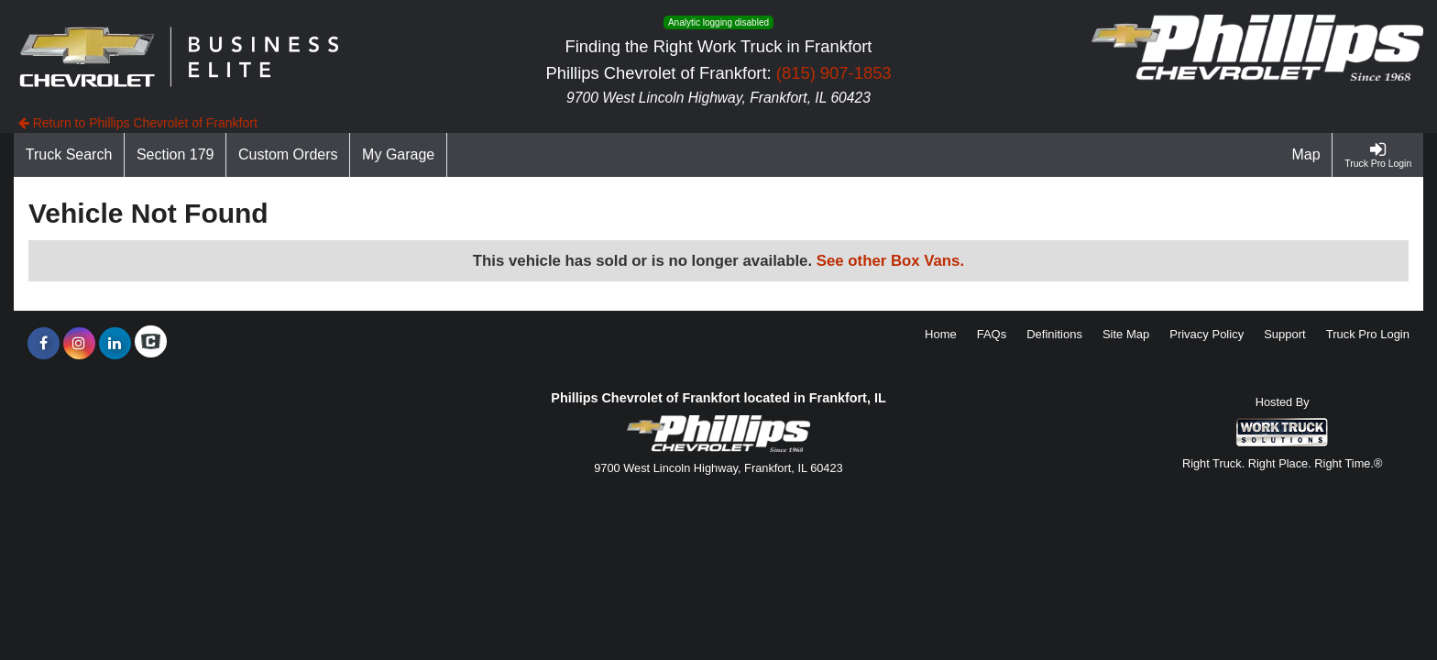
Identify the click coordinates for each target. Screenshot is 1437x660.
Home (941, 334)
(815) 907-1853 (834, 72)
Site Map (1125, 334)
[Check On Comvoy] (151, 343)
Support (1285, 334)
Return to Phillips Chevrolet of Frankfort (138, 123)
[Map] (1306, 155)
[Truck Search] (69, 155)
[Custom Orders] (288, 155)
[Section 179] (175, 155)
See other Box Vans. (890, 261)
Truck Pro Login (1368, 334)
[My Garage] (398, 155)
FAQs (992, 334)
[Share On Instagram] (79, 343)
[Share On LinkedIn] (115, 343)
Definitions (1054, 334)
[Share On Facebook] (43, 343)
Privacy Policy (1206, 334)
